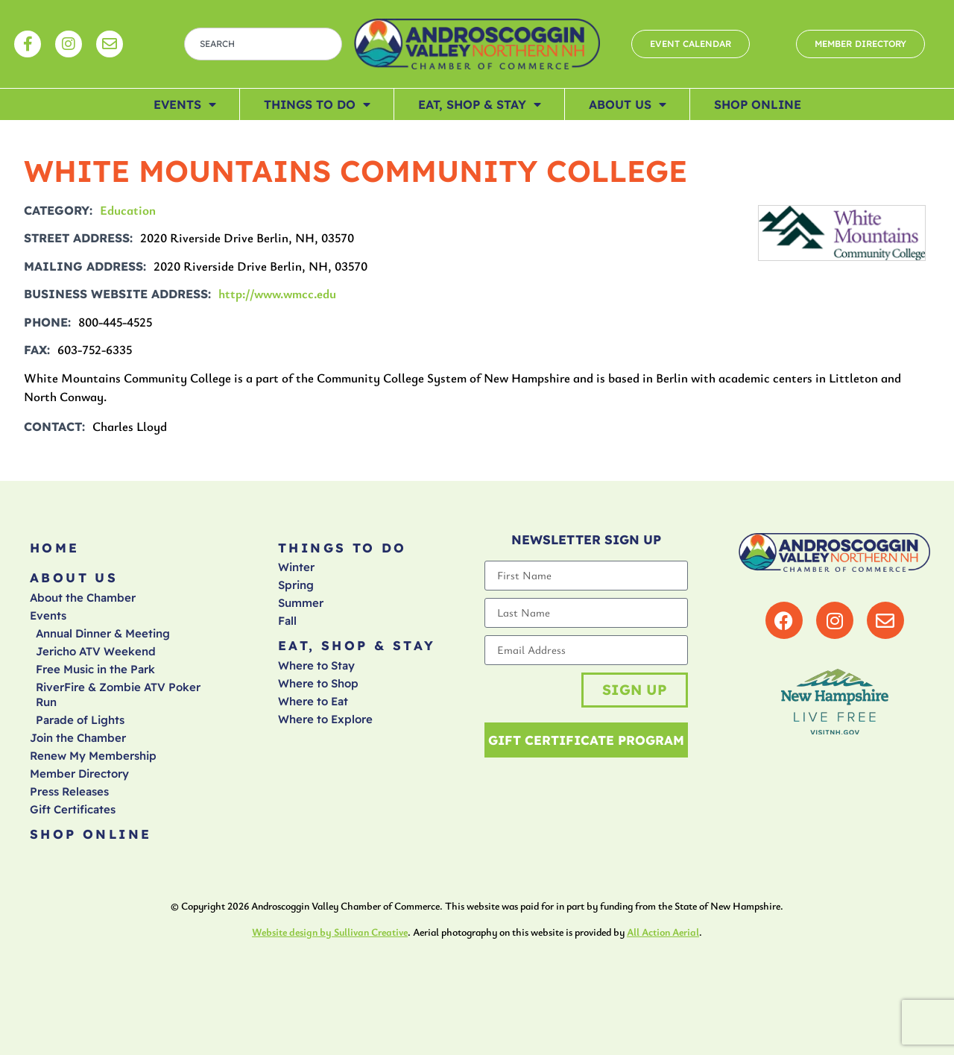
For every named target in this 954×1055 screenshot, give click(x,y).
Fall (287, 621)
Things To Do (317, 104)
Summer (300, 603)
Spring (296, 586)
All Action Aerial (663, 932)
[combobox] (263, 44)
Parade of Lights (80, 721)
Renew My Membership (93, 756)
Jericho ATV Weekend (96, 652)
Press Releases (69, 792)
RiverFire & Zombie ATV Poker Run (118, 695)
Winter (296, 568)
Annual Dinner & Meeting (103, 634)
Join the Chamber (78, 738)
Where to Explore (325, 720)
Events (185, 104)
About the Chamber (83, 598)
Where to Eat (313, 702)
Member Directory (79, 774)
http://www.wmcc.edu (277, 293)
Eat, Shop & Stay (479, 104)
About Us (627, 104)
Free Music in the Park (95, 670)
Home (55, 547)
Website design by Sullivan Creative (330, 932)
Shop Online (757, 104)
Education (128, 209)
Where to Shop (318, 684)
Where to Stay (316, 666)
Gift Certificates (73, 810)
